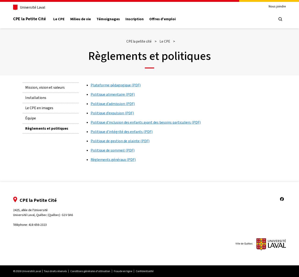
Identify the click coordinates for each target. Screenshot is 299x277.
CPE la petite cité (139, 41)
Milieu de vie (80, 19)
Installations (35, 97)
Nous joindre (277, 7)
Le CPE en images (39, 107)
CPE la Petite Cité (29, 19)
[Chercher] (280, 19)
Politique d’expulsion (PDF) (112, 113)
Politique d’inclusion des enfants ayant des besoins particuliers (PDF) (146, 122)
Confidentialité (144, 271)
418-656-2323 (37, 225)
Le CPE (59, 19)
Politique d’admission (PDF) (113, 103)
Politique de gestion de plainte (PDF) (120, 140)
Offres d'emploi (162, 19)
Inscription (134, 19)
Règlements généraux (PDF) (113, 159)
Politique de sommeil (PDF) (113, 150)
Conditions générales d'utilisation (90, 271)
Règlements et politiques (46, 128)
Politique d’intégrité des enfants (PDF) (122, 131)
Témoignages (108, 19)
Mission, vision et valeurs (45, 87)
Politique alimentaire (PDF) (113, 94)
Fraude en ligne (123, 271)
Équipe (30, 118)
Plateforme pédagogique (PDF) (116, 85)
